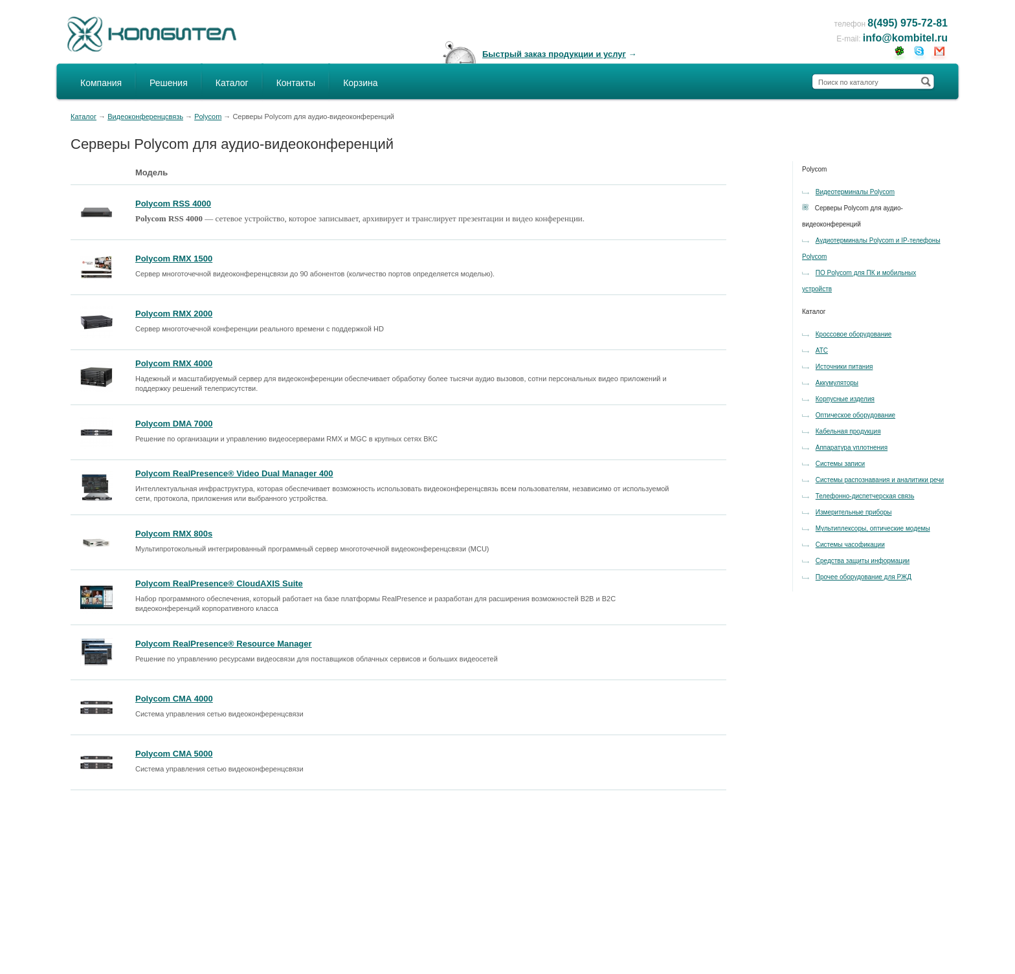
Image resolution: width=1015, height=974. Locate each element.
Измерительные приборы (854, 512)
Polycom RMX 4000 (173, 363)
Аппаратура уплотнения (851, 447)
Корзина (360, 83)
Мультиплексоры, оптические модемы (873, 528)
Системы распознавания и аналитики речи (880, 479)
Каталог (232, 83)
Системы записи (840, 463)
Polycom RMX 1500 (173, 258)
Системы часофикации (850, 544)
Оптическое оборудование (855, 415)
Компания (101, 83)
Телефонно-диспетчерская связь (865, 496)
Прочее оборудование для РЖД (863, 577)
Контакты (295, 83)
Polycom (207, 116)
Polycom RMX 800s (173, 533)
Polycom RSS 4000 (173, 203)
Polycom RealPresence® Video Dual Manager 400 (234, 473)
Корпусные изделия (845, 399)
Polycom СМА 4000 (174, 698)
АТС (822, 350)
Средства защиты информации (862, 560)
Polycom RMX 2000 (173, 313)
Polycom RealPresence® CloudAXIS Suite (219, 583)
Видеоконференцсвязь (145, 116)
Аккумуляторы (837, 382)
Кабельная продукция (848, 431)
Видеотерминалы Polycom (855, 191)
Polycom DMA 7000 (173, 423)
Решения (169, 83)
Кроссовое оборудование (854, 334)
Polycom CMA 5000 (173, 753)
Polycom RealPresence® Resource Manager (223, 643)
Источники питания (844, 366)
